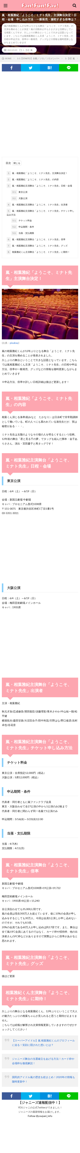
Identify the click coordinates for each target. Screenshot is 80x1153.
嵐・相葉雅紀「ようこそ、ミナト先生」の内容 (33, 179)
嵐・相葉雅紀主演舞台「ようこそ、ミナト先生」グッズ (37, 246)
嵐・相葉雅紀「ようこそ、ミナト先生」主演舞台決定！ (37, 173)
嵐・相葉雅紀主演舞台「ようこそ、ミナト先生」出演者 (37, 204)
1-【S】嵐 (28, 50)
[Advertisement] (40, 111)
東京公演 (19, 192)
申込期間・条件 (22, 227)
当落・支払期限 (22, 233)
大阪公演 (19, 198)
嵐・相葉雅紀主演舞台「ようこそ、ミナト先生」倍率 (36, 239)
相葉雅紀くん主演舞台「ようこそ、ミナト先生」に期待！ (38, 252)
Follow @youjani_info (40, 1116)
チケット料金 (21, 220)
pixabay (14, 342)
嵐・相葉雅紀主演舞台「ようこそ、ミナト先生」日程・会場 (39, 186)
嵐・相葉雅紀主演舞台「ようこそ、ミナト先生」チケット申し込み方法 (40, 212)
